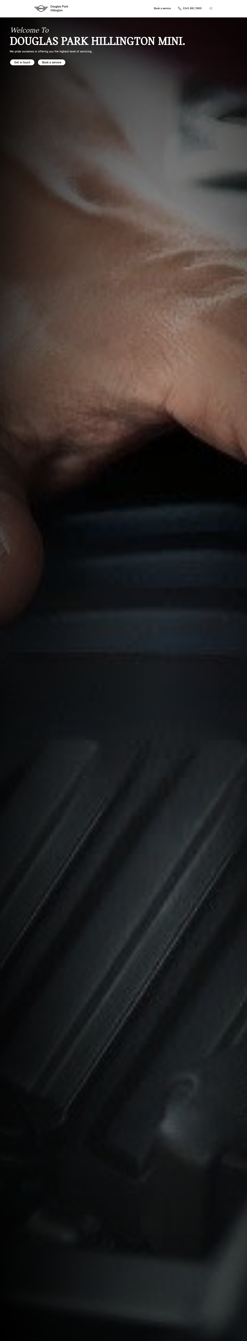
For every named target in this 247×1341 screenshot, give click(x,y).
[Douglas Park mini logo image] (51, 9)
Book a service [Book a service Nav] (162, 8)
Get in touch (22, 62)
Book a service (51, 62)
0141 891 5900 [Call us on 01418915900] (192, 8)
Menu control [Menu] (211, 9)
